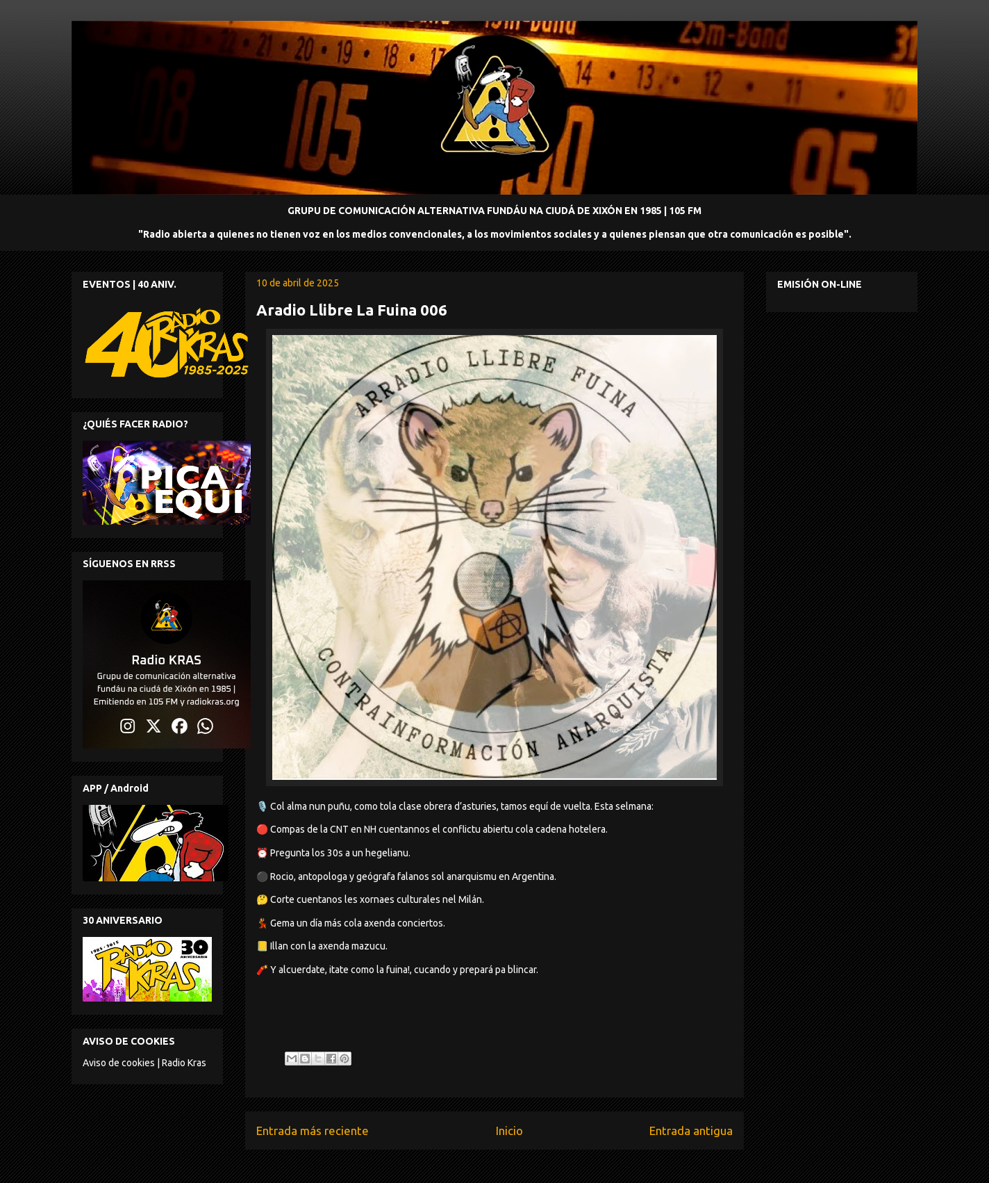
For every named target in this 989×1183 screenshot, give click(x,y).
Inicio (509, 1130)
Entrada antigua (691, 1130)
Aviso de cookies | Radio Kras (144, 1062)
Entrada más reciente (312, 1130)
